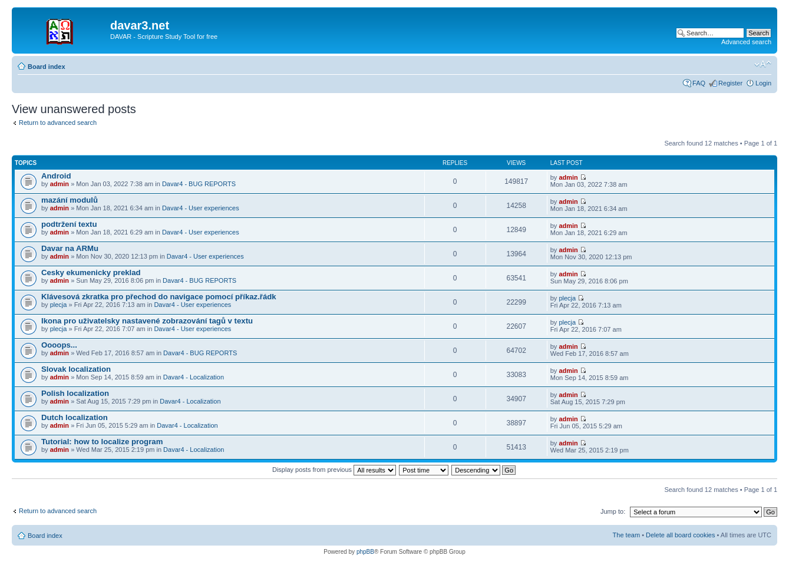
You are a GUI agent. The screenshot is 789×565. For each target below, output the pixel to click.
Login (763, 83)
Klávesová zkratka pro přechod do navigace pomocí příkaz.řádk (158, 296)
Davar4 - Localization (193, 377)
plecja (58, 304)
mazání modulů (69, 200)
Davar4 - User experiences (200, 208)
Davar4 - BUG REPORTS (199, 183)
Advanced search (746, 41)
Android (56, 175)
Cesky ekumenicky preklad (91, 272)
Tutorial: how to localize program (102, 441)
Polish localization (75, 393)
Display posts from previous (334, 469)
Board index (46, 66)
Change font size (762, 64)
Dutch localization (74, 417)
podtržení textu (69, 224)
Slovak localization (76, 369)
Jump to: (612, 511)
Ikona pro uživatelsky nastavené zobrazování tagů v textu (147, 320)
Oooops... (59, 345)
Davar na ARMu (69, 248)
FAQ (698, 83)
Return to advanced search (58, 122)
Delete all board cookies (680, 534)
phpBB (365, 552)
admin (59, 183)
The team (626, 534)
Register (730, 83)
